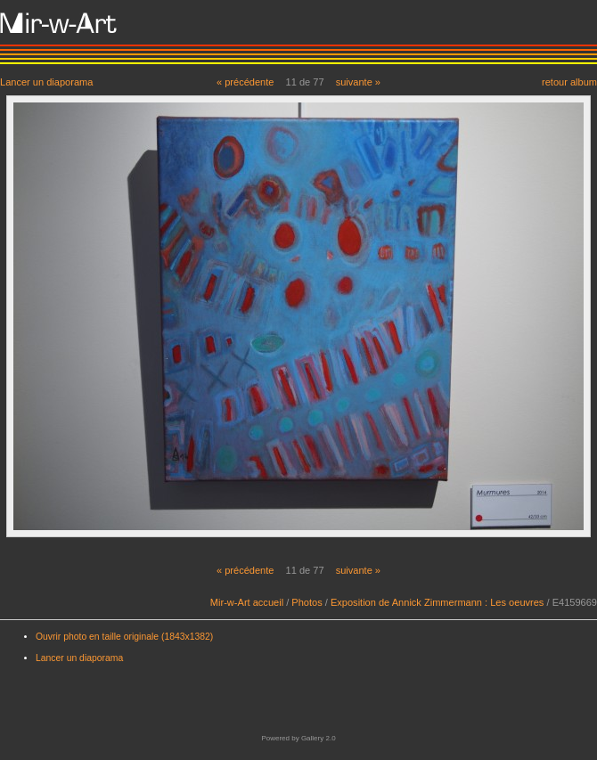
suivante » (358, 82)
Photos (306, 602)
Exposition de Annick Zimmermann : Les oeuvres (437, 602)
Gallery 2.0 (318, 738)
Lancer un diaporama (46, 81)
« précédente (245, 82)
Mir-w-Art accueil (246, 602)
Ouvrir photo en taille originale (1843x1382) (124, 637)
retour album (569, 81)
